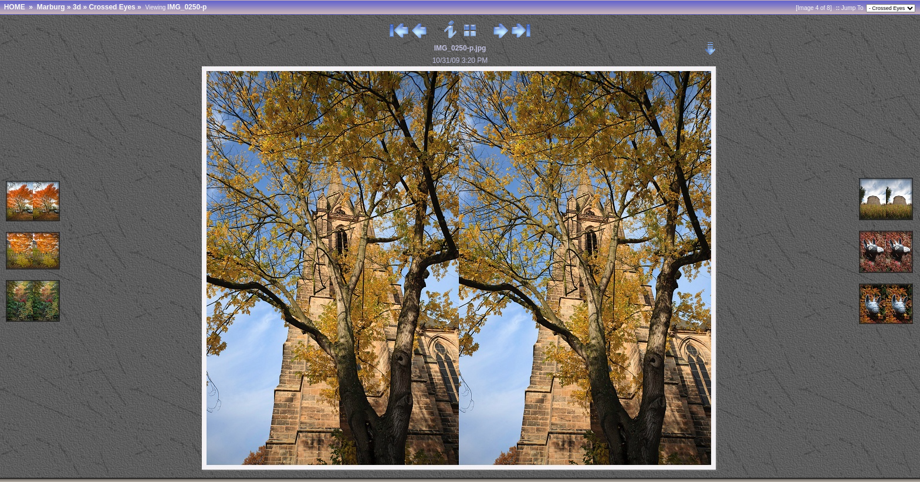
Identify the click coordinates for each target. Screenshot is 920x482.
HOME (14, 7)
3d (77, 7)
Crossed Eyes (112, 7)
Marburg (51, 7)
